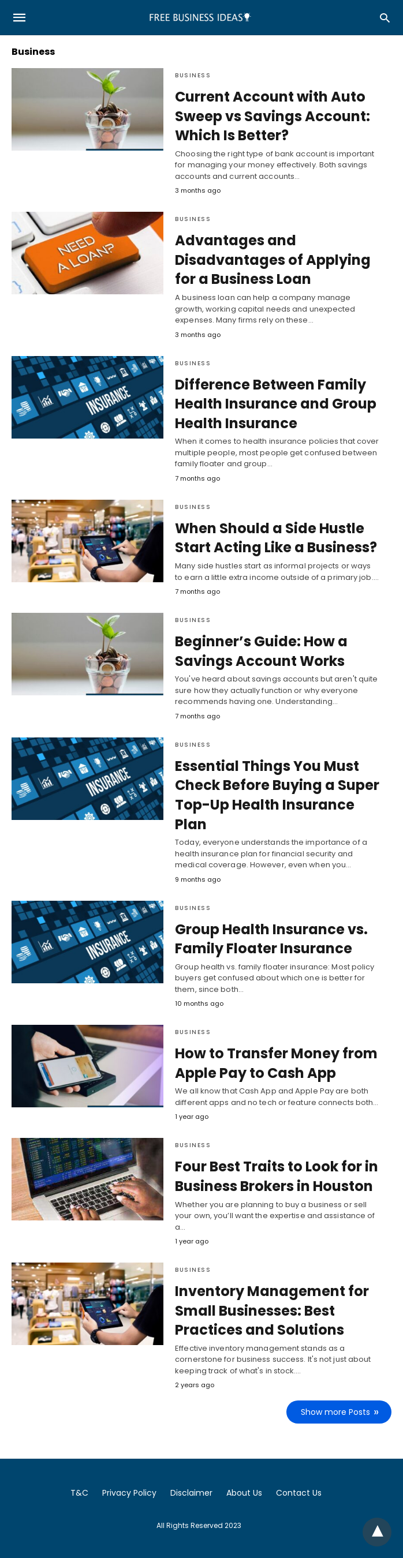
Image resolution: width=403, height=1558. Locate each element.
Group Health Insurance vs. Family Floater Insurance (271, 939)
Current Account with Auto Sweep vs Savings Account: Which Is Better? (272, 116)
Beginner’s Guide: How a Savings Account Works (261, 651)
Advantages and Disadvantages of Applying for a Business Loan (273, 260)
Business (193, 75)
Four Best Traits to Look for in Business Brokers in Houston (276, 1176)
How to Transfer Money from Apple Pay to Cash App (276, 1063)
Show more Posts (335, 1412)
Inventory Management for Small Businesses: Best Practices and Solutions (272, 1310)
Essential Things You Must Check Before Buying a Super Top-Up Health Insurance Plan (277, 795)
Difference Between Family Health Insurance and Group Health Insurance (275, 404)
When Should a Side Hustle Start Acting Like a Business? (276, 538)
